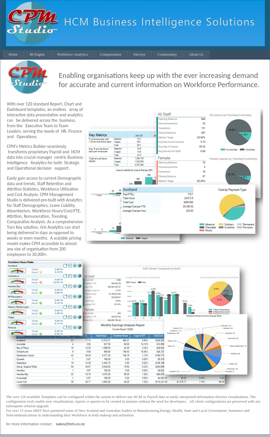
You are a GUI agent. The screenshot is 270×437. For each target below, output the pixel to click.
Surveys (140, 54)
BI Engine (37, 54)
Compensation (110, 54)
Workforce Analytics (72, 54)
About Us (196, 54)
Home (13, 54)
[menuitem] (13, 54)
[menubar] (106, 54)
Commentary (167, 54)
